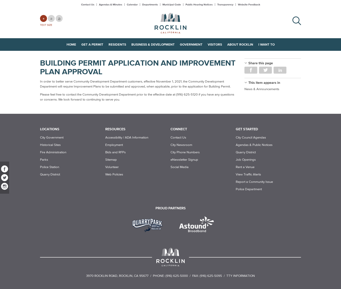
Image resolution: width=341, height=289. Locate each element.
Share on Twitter (265, 70)
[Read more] (148, 224)
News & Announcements (261, 89)
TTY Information (240, 275)
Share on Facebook (250, 70)
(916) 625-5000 (176, 275)
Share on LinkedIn (280, 70)
